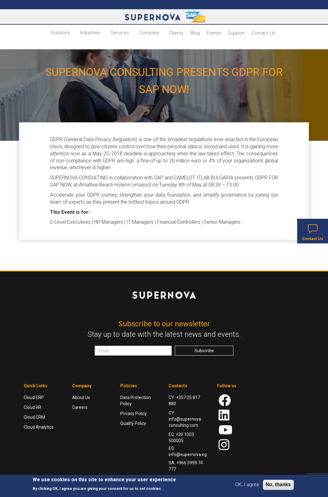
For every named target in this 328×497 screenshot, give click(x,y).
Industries (90, 32)
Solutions (60, 32)
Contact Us (263, 33)
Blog (195, 33)
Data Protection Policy (135, 400)
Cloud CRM (34, 417)
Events (214, 33)
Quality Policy (133, 423)
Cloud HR (32, 407)
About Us (81, 397)
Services (120, 32)
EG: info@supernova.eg (188, 451)
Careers (80, 407)
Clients (176, 33)
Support (236, 33)
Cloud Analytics (39, 427)
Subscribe (204, 350)
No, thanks (278, 484)
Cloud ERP (34, 397)
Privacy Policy (133, 413)
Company (149, 32)
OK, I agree (247, 484)
